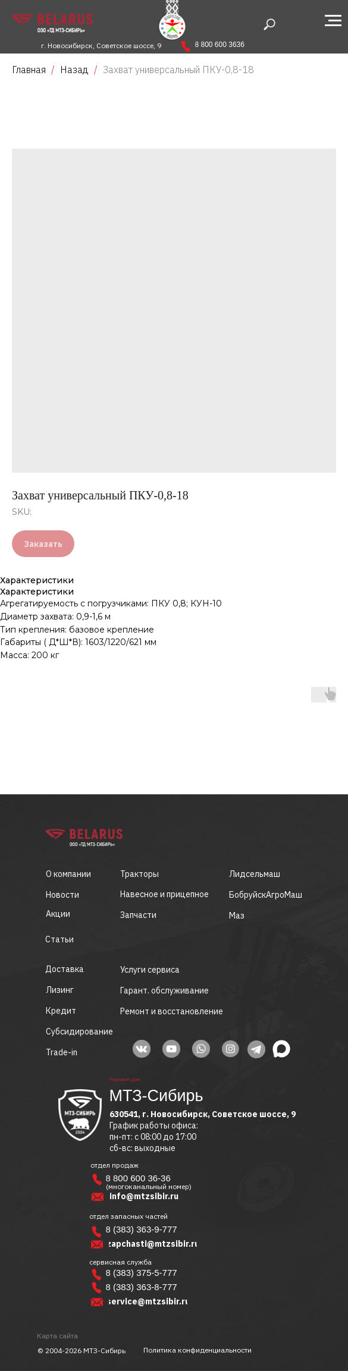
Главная (29, 70)
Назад (75, 70)
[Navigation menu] (333, 21)
